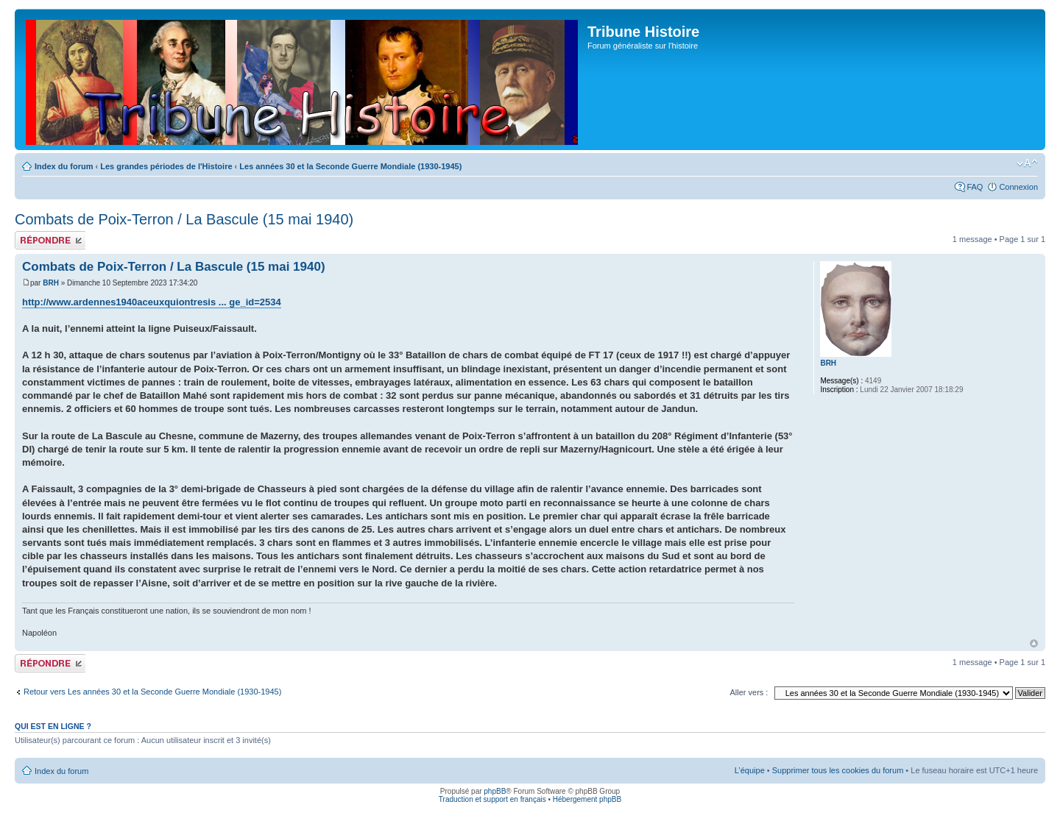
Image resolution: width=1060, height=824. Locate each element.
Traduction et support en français (492, 799)
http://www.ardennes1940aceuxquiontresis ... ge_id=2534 (151, 302)
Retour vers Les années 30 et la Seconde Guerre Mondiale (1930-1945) (152, 691)
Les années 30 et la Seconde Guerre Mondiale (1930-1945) (350, 166)
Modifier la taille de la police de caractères (1027, 163)
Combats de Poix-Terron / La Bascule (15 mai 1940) (184, 219)
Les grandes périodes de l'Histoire (166, 166)
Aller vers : (748, 692)
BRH (51, 283)
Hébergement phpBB (587, 799)
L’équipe (750, 770)
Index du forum (64, 166)
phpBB (495, 791)
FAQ (975, 186)
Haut (1034, 643)
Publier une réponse (50, 240)
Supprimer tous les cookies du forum (838, 770)
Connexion (1018, 186)
